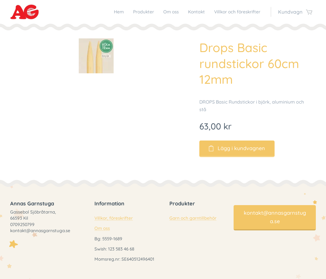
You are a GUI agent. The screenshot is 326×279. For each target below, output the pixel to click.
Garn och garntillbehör (192, 218)
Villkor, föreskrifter (113, 218)
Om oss (102, 228)
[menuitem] (105, 12)
